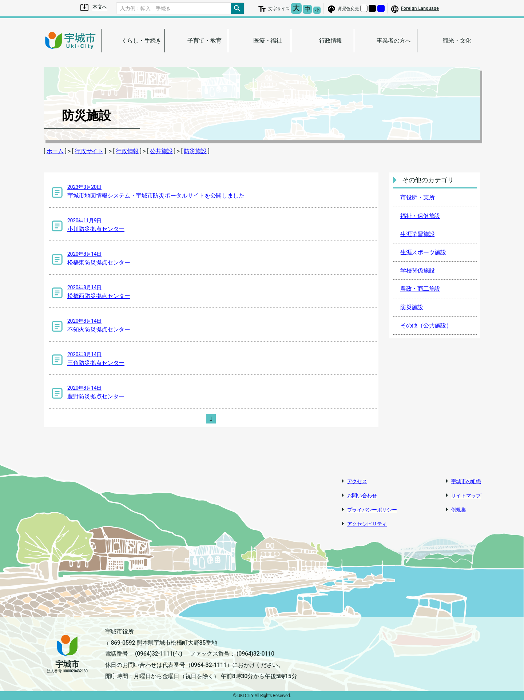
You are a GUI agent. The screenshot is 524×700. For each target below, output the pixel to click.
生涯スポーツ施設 (423, 252)
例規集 (458, 510)
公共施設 (161, 151)
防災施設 (195, 151)
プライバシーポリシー (372, 510)
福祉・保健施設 (420, 215)
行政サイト (89, 151)
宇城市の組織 (466, 481)
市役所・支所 (417, 197)
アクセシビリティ (367, 524)
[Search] (173, 8)
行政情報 (127, 151)
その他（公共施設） (426, 325)
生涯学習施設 (417, 234)
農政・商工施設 (420, 288)
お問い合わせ (362, 495)
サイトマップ (466, 495)
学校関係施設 (417, 270)
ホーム (55, 151)
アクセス (357, 481)
